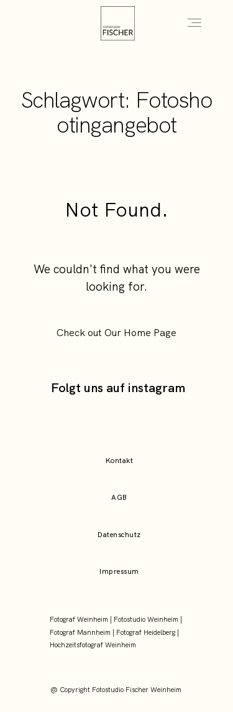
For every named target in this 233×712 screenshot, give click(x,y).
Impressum (119, 571)
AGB (119, 497)
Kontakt (119, 460)
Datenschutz (119, 534)
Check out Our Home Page (116, 332)
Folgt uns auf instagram (118, 388)
